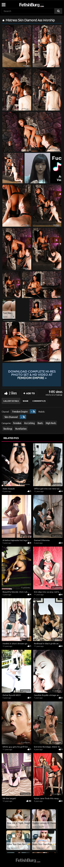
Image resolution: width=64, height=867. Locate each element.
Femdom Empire (19, 411)
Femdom (17, 423)
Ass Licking (29, 423)
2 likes (13, 393)
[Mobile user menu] (3, 3)
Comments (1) (39, 400)
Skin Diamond (11, 416)
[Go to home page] (38, 4)
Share (26, 400)
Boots (40, 423)
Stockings (7, 428)
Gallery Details (11, 400)
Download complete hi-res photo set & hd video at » (32, 374)
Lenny (53, 394)
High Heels (51, 423)
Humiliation (21, 428)
